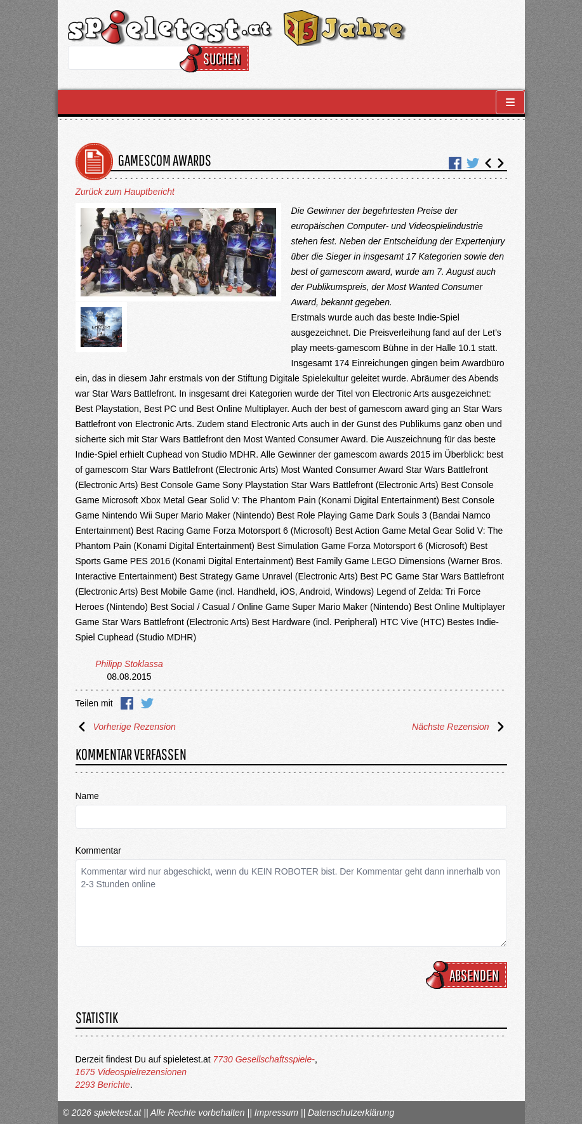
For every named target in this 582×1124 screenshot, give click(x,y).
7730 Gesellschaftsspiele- (264, 1059)
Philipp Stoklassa (129, 664)
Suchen (216, 58)
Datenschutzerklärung (351, 1112)
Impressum (276, 1112)
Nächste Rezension (459, 726)
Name (87, 796)
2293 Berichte (103, 1085)
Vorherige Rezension (126, 726)
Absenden (468, 974)
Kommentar (98, 850)
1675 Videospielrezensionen (131, 1072)
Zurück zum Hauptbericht (125, 192)
